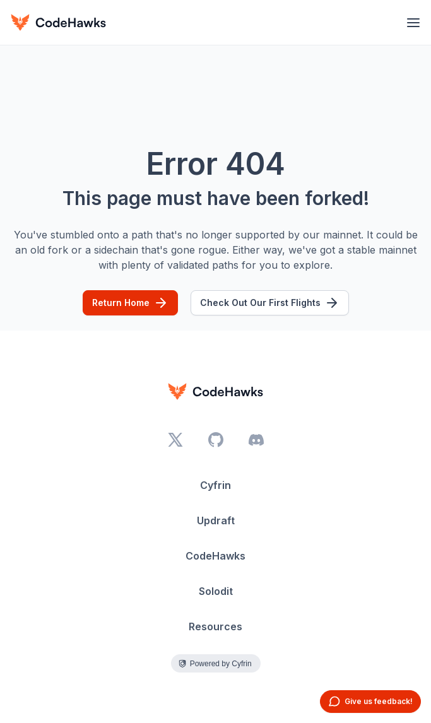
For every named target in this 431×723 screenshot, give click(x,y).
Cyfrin (215, 485)
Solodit (216, 591)
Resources (215, 626)
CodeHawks (215, 556)
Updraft (216, 520)
